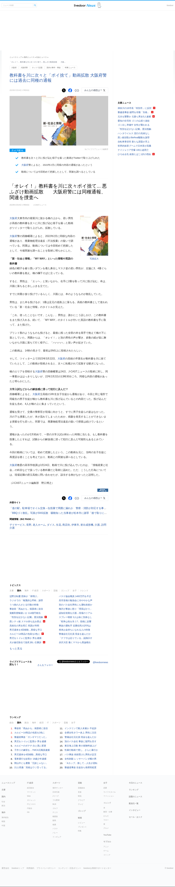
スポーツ (46, 590)
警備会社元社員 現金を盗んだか (75, 634)
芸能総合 (81, 788)
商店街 (66, 524)
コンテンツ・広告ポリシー (69, 868)
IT (48, 722)
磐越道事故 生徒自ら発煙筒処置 (80, 767)
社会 (3, 802)
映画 (80, 818)
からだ (106, 816)
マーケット (31, 792)
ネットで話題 (37, 68)
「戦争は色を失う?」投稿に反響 (75, 621)
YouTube (107, 835)
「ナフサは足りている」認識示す (75, 638)
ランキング (133, 790)
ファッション (108, 796)
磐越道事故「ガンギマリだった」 (31, 737)
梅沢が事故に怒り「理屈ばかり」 (75, 609)
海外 (26, 590)
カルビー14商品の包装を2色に (25, 634)
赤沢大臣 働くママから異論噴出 (75, 642)
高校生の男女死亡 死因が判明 (24, 625)
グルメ (106, 828)
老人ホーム (39, 524)
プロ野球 (56, 800)
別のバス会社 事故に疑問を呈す (80, 741)
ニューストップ (16, 57)
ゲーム (106, 851)
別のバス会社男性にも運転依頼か (75, 604)
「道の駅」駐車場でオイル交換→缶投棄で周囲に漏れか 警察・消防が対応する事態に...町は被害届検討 (69, 508)
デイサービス (17, 524)
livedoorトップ (18, 868)
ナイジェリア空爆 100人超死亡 (133, 150)
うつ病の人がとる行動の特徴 (24, 604)
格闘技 (55, 816)
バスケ (55, 829)
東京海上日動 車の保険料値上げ (80, 745)
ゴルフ (55, 808)
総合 (12, 722)
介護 (97, 524)
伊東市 (75, 524)
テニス (55, 812)
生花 (58, 524)
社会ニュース (41, 57)
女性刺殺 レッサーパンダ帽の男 (80, 759)
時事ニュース (70, 68)
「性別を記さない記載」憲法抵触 (26, 617)
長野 (28, 524)
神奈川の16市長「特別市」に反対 (134, 108)
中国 (3, 825)
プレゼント (82, 827)
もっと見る (16, 648)
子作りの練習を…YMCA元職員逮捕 (32, 750)
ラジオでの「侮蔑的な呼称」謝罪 (26, 600)
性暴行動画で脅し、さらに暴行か (81, 750)
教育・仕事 (107, 812)
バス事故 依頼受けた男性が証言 (80, 754)
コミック (106, 855)
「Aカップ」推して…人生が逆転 (81, 763)
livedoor (170, 5)
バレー (55, 833)
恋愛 (105, 788)
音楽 (79, 792)
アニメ (106, 847)
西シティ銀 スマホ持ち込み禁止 (25, 621)
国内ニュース (29, 57)
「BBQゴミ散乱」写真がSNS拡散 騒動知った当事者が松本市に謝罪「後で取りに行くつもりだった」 (68, 513)
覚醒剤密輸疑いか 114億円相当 (25, 613)
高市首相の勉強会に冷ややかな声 (75, 600)
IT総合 (29, 808)
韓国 (3, 821)
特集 (79, 831)
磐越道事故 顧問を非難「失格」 (134, 112)
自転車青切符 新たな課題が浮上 (134, 141)
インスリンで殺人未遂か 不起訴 (80, 728)
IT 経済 (35, 590)
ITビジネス (31, 804)
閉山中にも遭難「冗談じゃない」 (31, 763)
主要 (12, 590)
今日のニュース (135, 783)
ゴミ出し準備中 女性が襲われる (134, 125)
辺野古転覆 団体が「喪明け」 (24, 596)
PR (28, 812)
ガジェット (31, 800)
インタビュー (134, 810)
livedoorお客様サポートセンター (97, 868)
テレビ (80, 804)
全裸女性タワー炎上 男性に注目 (80, 732)
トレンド (84, 590)
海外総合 (5, 817)
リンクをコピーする (77, 90)
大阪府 (14, 68)
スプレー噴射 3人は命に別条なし (75, 617)
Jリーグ (55, 796)
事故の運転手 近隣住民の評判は (75, 625)
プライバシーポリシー (46, 868)
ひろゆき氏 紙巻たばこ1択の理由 (134, 154)
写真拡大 (94, 258)
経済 (41, 722)
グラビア (81, 800)
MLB (54, 804)
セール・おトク (135, 817)
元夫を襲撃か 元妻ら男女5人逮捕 (134, 116)
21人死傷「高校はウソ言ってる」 (31, 767)
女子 (75, 590)
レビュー (81, 823)
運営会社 (5, 868)
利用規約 (30, 868)
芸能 (55, 590)
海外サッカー (57, 788)
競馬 (54, 820)
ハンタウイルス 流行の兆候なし (134, 133)
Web (29, 796)
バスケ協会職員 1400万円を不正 (75, 596)
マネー (106, 820)
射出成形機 (86, 524)
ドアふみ (100, 5)
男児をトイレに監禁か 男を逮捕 (25, 638)
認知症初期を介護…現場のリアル (75, 613)
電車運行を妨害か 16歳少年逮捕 (30, 759)
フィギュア (56, 837)
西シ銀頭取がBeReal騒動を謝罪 (134, 137)
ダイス (51, 524)
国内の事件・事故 (54, 68)
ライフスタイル (109, 792)
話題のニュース (135, 797)
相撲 (54, 825)
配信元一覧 (133, 803)
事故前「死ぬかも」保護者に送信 (26, 609)
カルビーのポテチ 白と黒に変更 (30, 745)
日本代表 (56, 792)
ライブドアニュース (84, 5)
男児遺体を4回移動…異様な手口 (26, 629)
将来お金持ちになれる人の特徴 (74, 629)
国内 (19, 590)
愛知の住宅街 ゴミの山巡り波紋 (134, 120)
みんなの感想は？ (93, 90)
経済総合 (30, 788)
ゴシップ (65, 590)
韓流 (79, 796)
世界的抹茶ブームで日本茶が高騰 (134, 146)
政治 (26, 722)
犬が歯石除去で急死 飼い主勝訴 (25, 642)
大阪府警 (24, 68)
